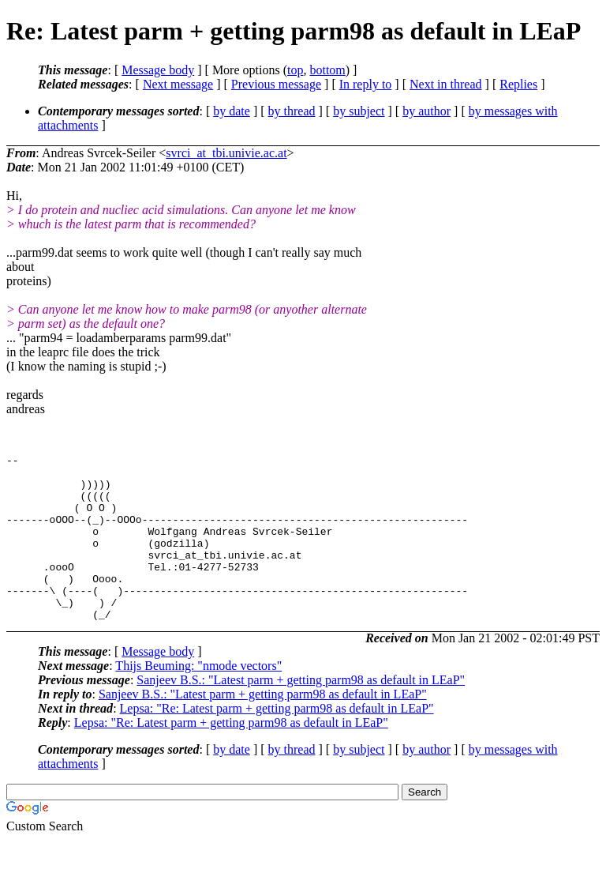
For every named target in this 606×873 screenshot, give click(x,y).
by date (231, 111)
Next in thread (446, 84)
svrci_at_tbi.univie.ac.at (226, 153)
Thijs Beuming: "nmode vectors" (198, 699)
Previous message (276, 84)
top (295, 70)
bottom (327, 70)
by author (426, 111)
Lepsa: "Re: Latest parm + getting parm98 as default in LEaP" (277, 741)
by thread (292, 111)
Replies (518, 84)
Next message (178, 84)
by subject (358, 111)
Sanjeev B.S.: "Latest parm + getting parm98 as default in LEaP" (301, 713)
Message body (158, 70)
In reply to (365, 84)
